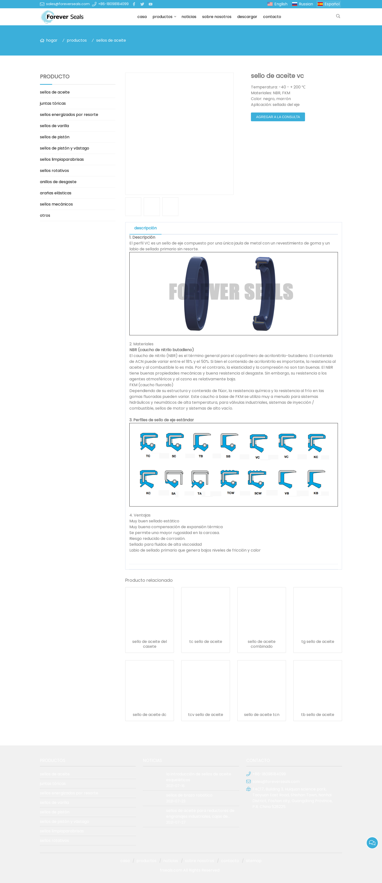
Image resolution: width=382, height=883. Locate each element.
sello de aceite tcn (261, 714)
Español (332, 4)
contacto (272, 16)
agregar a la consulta (278, 117)
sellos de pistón (54, 137)
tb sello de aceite (317, 714)
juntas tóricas (53, 103)
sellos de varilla (54, 126)
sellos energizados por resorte (69, 114)
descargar (247, 16)
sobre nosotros (216, 16)
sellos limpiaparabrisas (62, 159)
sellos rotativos (54, 170)
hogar (51, 40)
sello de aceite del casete (149, 644)
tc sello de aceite (205, 641)
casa (142, 16)
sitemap (254, 861)
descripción (145, 228)
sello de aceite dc (149, 714)
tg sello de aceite (317, 641)
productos (162, 16)
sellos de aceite (111, 40)
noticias (188, 16)
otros (45, 215)
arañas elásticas (55, 193)
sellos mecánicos (56, 204)
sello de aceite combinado (262, 644)
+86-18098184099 (113, 3)
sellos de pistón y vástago (64, 148)
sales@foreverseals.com (68, 3)
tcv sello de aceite (205, 714)
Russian (306, 4)
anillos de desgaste (58, 182)
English (280, 4)
